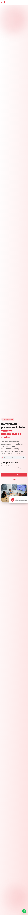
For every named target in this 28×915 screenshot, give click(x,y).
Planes (14, 479)
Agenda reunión (14, 475)
